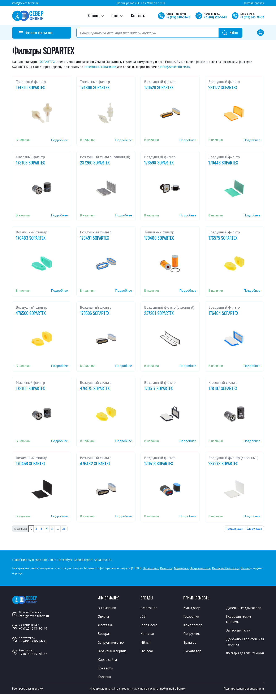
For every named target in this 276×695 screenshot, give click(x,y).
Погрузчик (191, 634)
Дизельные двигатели (243, 608)
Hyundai (147, 651)
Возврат (104, 634)
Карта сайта (107, 660)
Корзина (104, 677)
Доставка (105, 625)
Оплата (103, 616)
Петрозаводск (200, 568)
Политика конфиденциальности (244, 689)
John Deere (149, 625)
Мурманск (181, 568)
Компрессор (193, 625)
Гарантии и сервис (112, 651)
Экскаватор (192, 651)
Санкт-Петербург (60, 560)
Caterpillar (149, 608)
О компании (107, 608)
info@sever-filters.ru (25, 3)
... (57, 529)
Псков (245, 568)
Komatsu (147, 634)
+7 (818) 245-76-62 (33, 654)
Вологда (166, 568)
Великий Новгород (225, 568)
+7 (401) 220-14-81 (33, 641)
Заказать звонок (253, 3)
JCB (143, 616)
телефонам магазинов (100, 67)
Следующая (254, 529)
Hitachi (146, 642)
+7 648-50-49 (178, 17)
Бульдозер (191, 608)
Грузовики (191, 616)
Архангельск (102, 560)
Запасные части (238, 630)
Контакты (138, 15)
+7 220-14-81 (215, 17)
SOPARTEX (47, 62)
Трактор (190, 642)
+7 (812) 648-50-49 (33, 628)
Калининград (83, 560)
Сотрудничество (111, 642)
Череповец (151, 568)
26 (64, 529)
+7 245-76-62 (252, 17)
